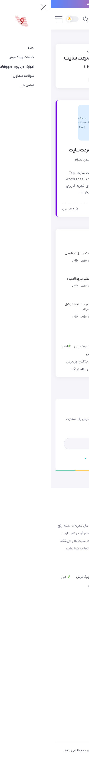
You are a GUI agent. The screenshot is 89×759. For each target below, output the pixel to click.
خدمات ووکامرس (64, 361)
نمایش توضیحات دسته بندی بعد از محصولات (32, 307)
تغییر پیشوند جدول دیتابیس (32, 253)
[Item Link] (45, 123)
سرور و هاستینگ (33, 369)
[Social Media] (44, 709)
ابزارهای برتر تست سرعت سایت (45, 150)
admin (51, 159)
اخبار (14, 346)
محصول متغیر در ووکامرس (33, 278)
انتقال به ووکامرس (48, 354)
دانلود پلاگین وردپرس (30, 361)
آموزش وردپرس (65, 346)
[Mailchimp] (62, 456)
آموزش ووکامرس (35, 346)
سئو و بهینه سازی (64, 369)
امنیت (72, 354)
